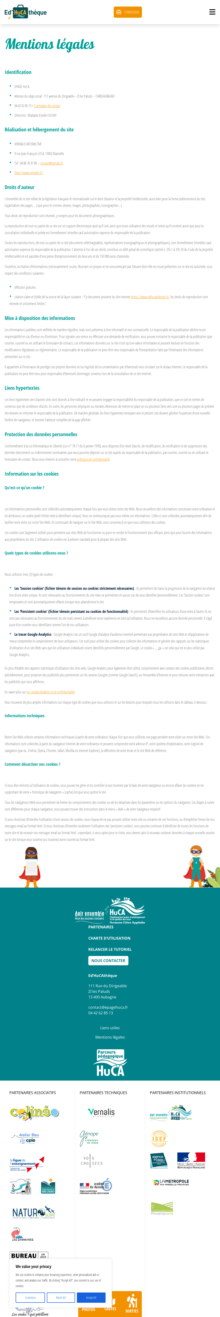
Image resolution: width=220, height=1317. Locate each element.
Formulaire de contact (47, 105)
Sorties (131, 1304)
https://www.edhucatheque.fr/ (150, 296)
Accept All (91, 1297)
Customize (30, 1297)
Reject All (61, 1297)
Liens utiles (110, 1027)
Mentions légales (110, 1037)
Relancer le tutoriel (110, 949)
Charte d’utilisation (109, 938)
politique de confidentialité (93, 459)
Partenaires (100, 927)
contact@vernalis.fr (51, 163)
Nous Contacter (108, 960)
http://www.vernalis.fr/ (28, 172)
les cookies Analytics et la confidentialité (51, 692)
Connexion (128, 12)
